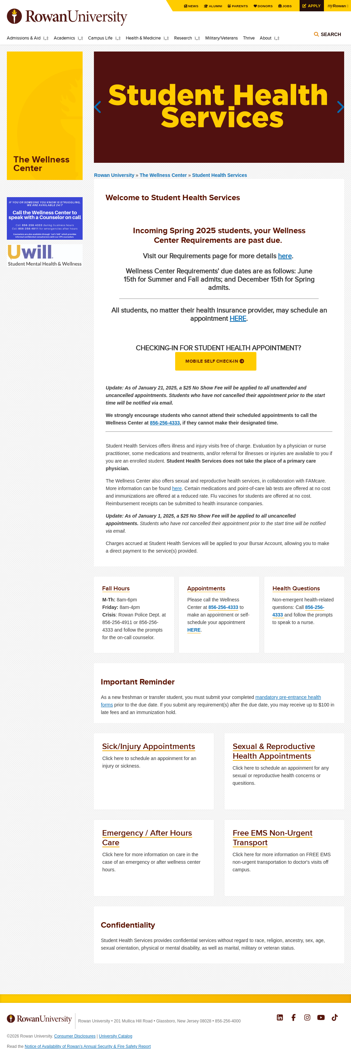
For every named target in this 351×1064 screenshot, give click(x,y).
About (265, 38)
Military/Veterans (221, 38)
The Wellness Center (164, 175)
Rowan (336, 5)
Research (183, 38)
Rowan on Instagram (307, 1018)
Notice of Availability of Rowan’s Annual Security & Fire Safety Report (88, 1046)
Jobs (285, 6)
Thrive (249, 38)
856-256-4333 (165, 423)
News (190, 6)
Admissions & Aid (23, 38)
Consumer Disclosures (75, 1036)
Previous (101, 107)
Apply (312, 5)
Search (331, 35)
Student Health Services (219, 175)
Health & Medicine (143, 38)
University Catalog (115, 1036)
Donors (263, 6)
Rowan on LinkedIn (280, 1018)
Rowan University (77, 17)
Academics (64, 38)
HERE (238, 318)
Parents (238, 6)
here (285, 256)
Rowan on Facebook (293, 1018)
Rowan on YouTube (321, 1018)
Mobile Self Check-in (211, 361)
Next (337, 107)
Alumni (213, 6)
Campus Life (100, 38)
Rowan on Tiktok (334, 1018)
